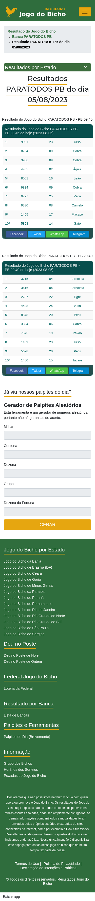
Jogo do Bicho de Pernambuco (28, 604)
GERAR (47, 524)
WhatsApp (57, 234)
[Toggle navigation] (85, 11)
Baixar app (11, 897)
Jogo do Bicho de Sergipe (24, 634)
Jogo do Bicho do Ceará (23, 573)
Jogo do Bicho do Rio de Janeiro (29, 610)
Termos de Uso (27, 864)
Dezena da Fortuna (19, 503)
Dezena (10, 465)
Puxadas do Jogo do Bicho (25, 776)
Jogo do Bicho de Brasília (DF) (28, 567)
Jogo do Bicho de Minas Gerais (28, 586)
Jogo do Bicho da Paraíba (24, 592)
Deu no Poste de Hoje (21, 655)
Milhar (8, 427)
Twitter (36, 234)
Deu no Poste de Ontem (23, 661)
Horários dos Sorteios (21, 769)
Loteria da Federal (18, 688)
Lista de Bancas (16, 715)
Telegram (79, 234)
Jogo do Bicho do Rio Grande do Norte (34, 616)
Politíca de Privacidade (62, 864)
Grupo (9, 484)
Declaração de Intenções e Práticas (48, 868)
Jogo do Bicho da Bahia (22, 561)
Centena (10, 446)
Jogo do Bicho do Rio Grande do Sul (32, 622)
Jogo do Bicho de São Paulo (26, 628)
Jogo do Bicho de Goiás (23, 579)
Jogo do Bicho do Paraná (24, 598)
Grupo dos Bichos (18, 763)
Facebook (17, 234)
